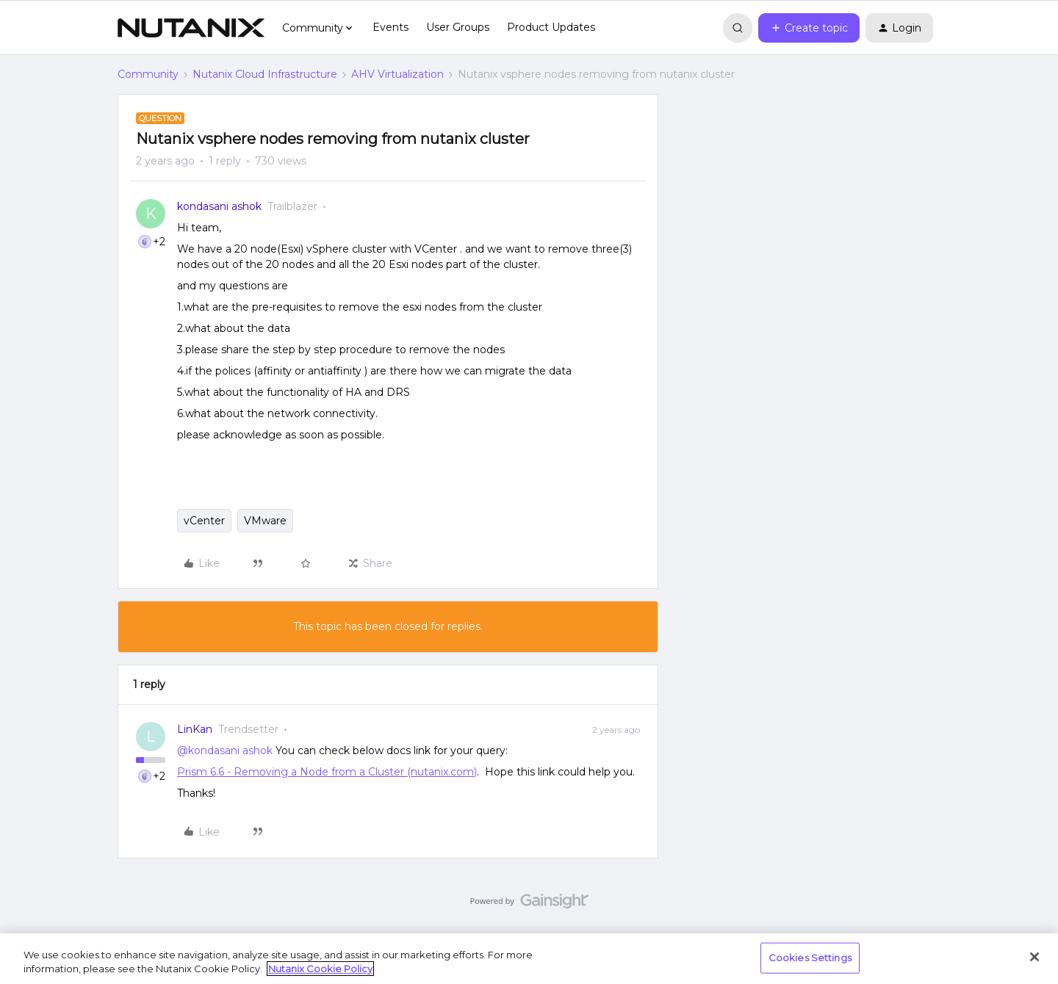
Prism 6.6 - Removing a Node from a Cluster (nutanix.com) (327, 771)
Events (391, 27)
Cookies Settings (810, 957)
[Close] (1034, 957)
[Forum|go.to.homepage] (191, 28)
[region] (529, 958)
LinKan (194, 729)
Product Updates (551, 27)
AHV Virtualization (397, 74)
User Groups (457, 27)
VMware (265, 520)
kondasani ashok (219, 206)
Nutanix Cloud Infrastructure (264, 74)
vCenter (204, 520)
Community (148, 74)
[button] (809, 28)
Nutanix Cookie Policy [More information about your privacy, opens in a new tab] (320, 968)
